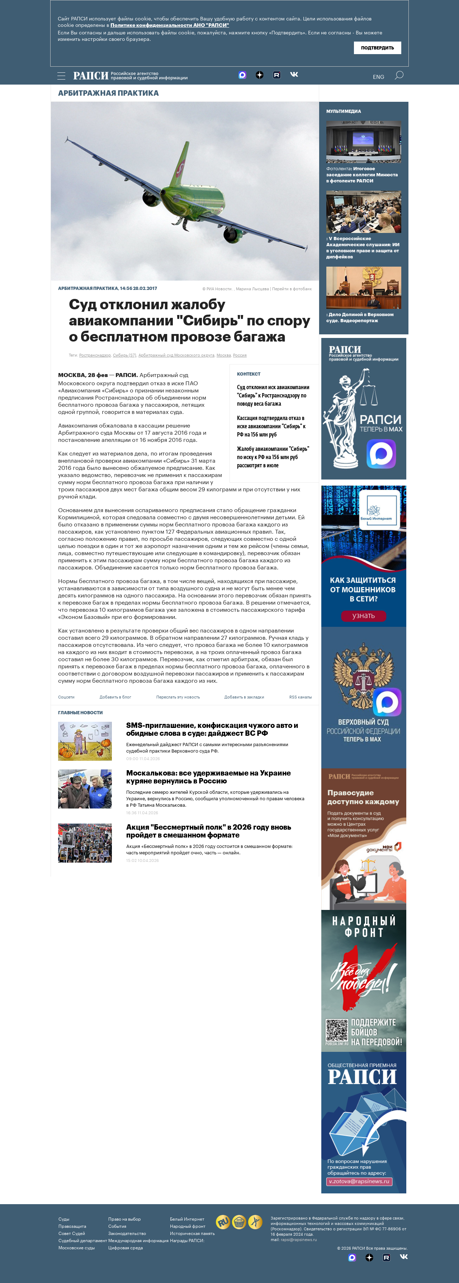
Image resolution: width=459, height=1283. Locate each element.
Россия (240, 354)
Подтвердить (377, 48)
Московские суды (76, 1247)
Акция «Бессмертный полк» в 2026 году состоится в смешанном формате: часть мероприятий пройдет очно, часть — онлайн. (209, 848)
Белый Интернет (187, 1218)
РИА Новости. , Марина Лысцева (235, 288)
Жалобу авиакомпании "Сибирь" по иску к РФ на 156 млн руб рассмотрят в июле (273, 458)
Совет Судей (71, 1232)
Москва (224, 354)
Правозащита (72, 1225)
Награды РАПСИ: (187, 1239)
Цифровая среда (125, 1247)
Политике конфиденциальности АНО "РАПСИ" (169, 25)
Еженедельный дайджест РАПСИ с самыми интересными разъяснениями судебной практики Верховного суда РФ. (207, 747)
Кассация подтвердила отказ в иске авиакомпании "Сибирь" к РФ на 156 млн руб (271, 427)
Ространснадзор (95, 354)
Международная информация (138, 1239)
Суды (63, 1218)
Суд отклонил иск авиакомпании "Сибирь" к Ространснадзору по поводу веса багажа (273, 396)
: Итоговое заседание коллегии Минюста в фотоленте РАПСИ (362, 174)
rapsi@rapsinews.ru (299, 1239)
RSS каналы (300, 696)
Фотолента (338, 168)
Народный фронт (187, 1225)
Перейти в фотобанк (292, 288)
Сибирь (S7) (124, 354)
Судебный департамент (82, 1239)
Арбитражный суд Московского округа (176, 354)
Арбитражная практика (108, 93)
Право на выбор (124, 1218)
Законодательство (127, 1232)
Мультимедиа (343, 111)
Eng (378, 76)
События (117, 1225)
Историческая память (192, 1232)
